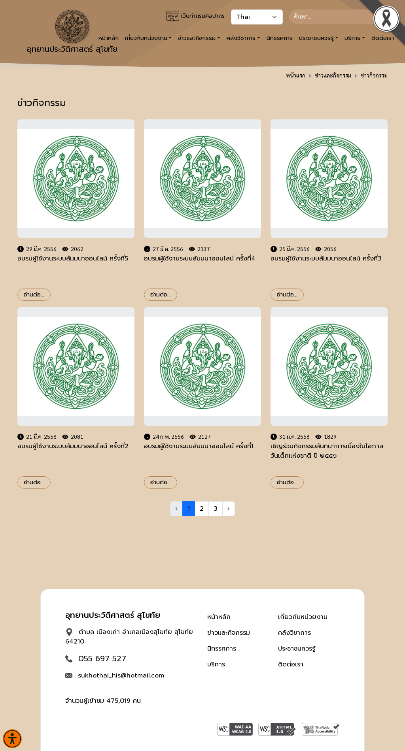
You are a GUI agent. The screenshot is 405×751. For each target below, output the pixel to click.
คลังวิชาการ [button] (241, 38)
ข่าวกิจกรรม (374, 75)
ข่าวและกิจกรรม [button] (197, 38)
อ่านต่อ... (34, 295)
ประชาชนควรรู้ (296, 648)
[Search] (335, 16)
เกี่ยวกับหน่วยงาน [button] (146, 38)
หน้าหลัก (219, 617)
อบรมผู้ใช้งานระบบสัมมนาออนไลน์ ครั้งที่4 (199, 258)
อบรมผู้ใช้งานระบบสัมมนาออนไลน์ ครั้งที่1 (199, 446)
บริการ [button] (352, 38)
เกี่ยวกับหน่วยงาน (302, 617)
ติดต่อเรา (290, 664)
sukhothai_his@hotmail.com (121, 675)
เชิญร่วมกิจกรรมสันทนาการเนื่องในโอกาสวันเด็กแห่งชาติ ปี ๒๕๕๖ (327, 451)
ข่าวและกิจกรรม (333, 75)
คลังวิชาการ (294, 633)
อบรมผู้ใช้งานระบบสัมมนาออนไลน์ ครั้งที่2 (73, 446)
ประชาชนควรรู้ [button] (316, 38)
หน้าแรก (295, 75)
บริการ (216, 664)
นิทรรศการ (280, 38)
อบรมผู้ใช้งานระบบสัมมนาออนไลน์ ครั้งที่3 (326, 258)
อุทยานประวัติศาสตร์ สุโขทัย (72, 32)
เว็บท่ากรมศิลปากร (196, 16)
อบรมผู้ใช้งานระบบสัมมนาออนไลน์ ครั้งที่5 (72, 258)
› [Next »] (228, 508)
